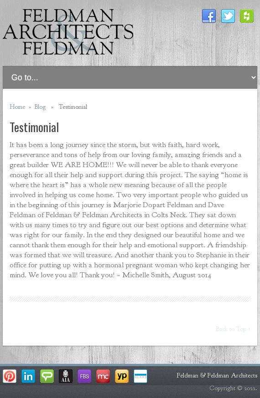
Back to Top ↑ (233, 329)
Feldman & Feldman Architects (217, 375)
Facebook (209, 16)
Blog (40, 107)
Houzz (247, 16)
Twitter (228, 16)
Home (17, 107)
